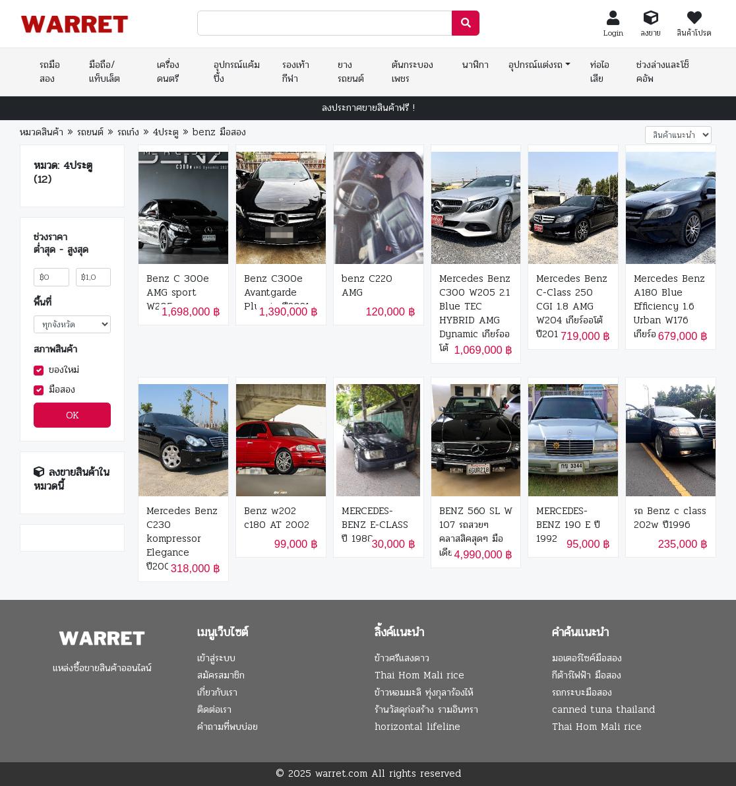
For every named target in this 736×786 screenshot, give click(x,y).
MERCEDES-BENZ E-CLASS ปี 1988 (375, 525)
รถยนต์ (90, 132)
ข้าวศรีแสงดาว (402, 658)
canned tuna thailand (603, 709)
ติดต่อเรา (214, 709)
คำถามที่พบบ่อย (227, 727)
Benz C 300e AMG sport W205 (177, 292)
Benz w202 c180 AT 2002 (276, 518)
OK (72, 415)
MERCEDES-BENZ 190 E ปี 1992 (568, 525)
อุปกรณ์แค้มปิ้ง (237, 71)
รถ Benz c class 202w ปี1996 (670, 518)
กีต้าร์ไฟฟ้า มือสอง (586, 675)
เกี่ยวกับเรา (217, 692)
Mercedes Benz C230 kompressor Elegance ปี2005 (182, 538)
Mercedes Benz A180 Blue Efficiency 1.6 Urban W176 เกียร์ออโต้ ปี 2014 (670, 306)
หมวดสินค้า (41, 132)
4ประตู (166, 132)
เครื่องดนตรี (168, 71)
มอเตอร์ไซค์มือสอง (587, 658)
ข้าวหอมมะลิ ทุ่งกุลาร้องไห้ (424, 692)
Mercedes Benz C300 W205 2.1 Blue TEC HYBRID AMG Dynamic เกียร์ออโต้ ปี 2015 (474, 313)
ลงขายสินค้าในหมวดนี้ (71, 479)
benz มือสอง (219, 132)
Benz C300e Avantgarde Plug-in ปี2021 (276, 292)
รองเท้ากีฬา (295, 71)
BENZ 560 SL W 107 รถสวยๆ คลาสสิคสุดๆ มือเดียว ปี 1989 (475, 532)
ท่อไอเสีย (599, 71)
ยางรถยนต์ (351, 71)
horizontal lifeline (417, 727)
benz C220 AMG (367, 286)
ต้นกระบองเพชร (412, 71)
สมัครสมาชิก (221, 675)
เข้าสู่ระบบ (216, 658)
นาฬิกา (475, 65)
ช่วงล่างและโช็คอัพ (662, 71)
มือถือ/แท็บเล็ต (104, 71)
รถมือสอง (50, 71)
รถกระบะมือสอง (582, 692)
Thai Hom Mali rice (419, 675)
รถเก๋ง (128, 132)
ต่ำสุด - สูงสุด (61, 250)
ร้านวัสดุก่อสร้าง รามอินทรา (426, 709)
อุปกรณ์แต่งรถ (535, 65)
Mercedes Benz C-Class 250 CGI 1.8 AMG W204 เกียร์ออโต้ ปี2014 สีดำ (571, 306)
